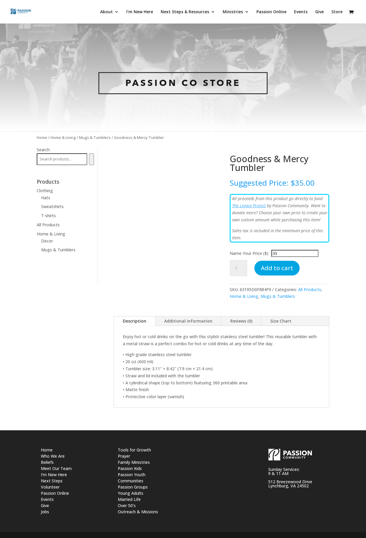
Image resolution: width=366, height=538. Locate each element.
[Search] (91, 159)
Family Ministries (134, 462)
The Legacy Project (249, 205)
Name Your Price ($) (249, 253)
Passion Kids (130, 468)
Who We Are (53, 456)
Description (134, 321)
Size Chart (280, 321)
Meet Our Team (56, 468)
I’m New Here (54, 474)
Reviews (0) (241, 321)
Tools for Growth (134, 450)
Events (47, 499)
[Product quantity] (238, 268)
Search (43, 149)
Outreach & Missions (138, 511)
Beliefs (47, 462)
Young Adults (130, 493)
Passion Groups (133, 487)
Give (45, 505)
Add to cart (277, 268)
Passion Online (55, 493)
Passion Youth (131, 474)
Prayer (124, 456)
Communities (130, 481)
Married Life (129, 499)
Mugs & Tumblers (95, 137)
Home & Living (63, 137)
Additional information (188, 321)
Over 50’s (127, 505)
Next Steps (52, 481)
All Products (309, 289)
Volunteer (50, 487)
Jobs (45, 511)
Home (42, 137)
